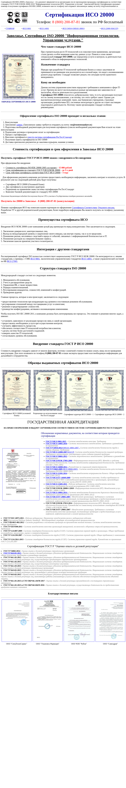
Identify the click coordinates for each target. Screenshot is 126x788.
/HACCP (60, 452)
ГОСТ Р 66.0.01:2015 (13, 553)
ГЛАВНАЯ (10, 28)
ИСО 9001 (27, 28)
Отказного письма (106, 207)
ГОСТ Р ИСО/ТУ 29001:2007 (58, 497)
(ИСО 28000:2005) (62, 469)
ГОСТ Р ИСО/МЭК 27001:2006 (59, 461)
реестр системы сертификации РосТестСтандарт (50, 137)
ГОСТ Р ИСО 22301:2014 (56, 473)
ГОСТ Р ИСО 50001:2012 (56, 456)
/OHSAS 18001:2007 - (63, 448)
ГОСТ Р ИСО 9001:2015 (56, 441)
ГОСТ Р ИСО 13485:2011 (56, 484)
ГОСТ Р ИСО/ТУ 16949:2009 (58, 478)
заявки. (19, 125)
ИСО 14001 (44, 28)
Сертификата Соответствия (84, 207)
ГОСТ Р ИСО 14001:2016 (56, 444)
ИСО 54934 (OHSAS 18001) (74, 28)
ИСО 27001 (12, 261)
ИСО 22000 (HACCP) (109, 28)
